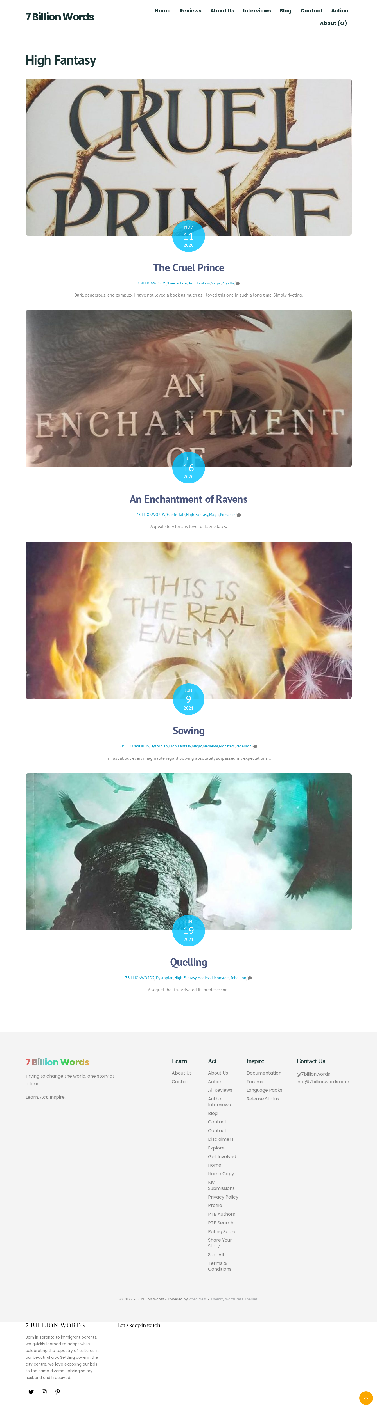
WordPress (198, 1299)
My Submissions (221, 1186)
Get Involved (222, 1157)
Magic (216, 283)
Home (163, 10)
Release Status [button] (263, 1099)
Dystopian (159, 746)
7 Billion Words (60, 17)
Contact (311, 10)
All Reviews (220, 1090)
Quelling (188, 962)
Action (339, 10)
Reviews (191, 10)
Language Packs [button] (264, 1090)
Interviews (257, 10)
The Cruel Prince (188, 267)
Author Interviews (219, 1102)
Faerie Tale (177, 283)
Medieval (210, 746)
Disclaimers (221, 1139)
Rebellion (244, 746)
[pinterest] (57, 1391)
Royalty (228, 283)
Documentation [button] (264, 1073)
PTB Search (220, 1223)
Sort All (216, 1255)
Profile (215, 1206)
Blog (286, 10)
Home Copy (221, 1174)
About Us (222, 10)
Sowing (188, 730)
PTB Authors (221, 1214)
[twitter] (31, 1391)
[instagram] (44, 1391)
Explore (216, 1148)
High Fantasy (199, 283)
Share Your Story (220, 1243)
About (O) (333, 23)
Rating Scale (221, 1232)
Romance (227, 514)
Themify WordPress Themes (234, 1299)
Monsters (227, 746)
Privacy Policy (223, 1197)
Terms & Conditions (219, 1266)
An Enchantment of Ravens (188, 499)
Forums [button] (255, 1082)
